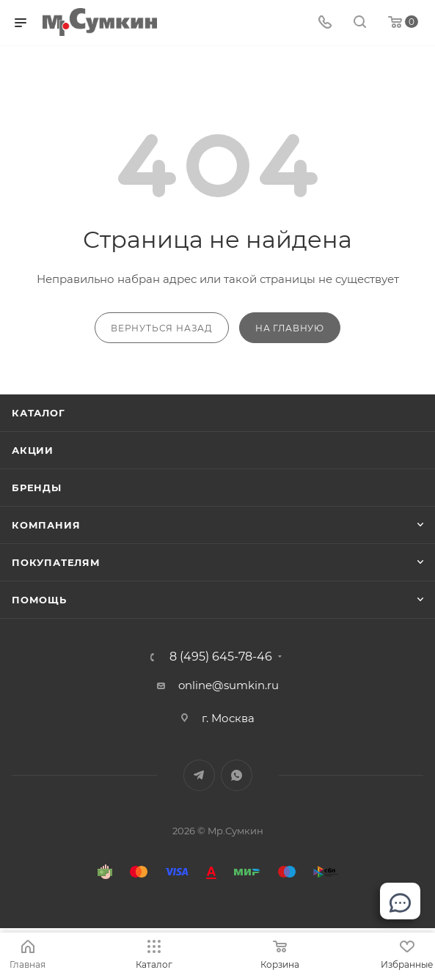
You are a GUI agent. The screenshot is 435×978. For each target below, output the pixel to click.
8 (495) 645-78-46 (220, 657)
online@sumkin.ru (228, 685)
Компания (46, 525)
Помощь (39, 600)
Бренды (37, 487)
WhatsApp (236, 775)
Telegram (199, 775)
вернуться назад (162, 328)
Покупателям (56, 562)
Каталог (38, 413)
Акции (33, 450)
